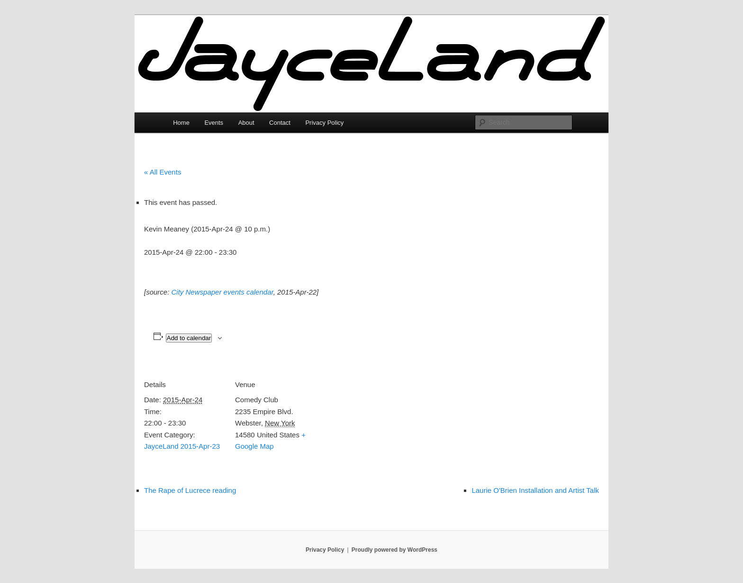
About (246, 122)
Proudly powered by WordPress (394, 549)
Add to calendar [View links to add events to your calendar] (189, 338)
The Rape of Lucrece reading (190, 490)
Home (181, 122)
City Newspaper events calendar (222, 292)
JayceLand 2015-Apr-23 (182, 446)
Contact (279, 122)
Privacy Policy (324, 122)
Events (213, 122)
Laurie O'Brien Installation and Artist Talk (535, 490)
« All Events (162, 172)
